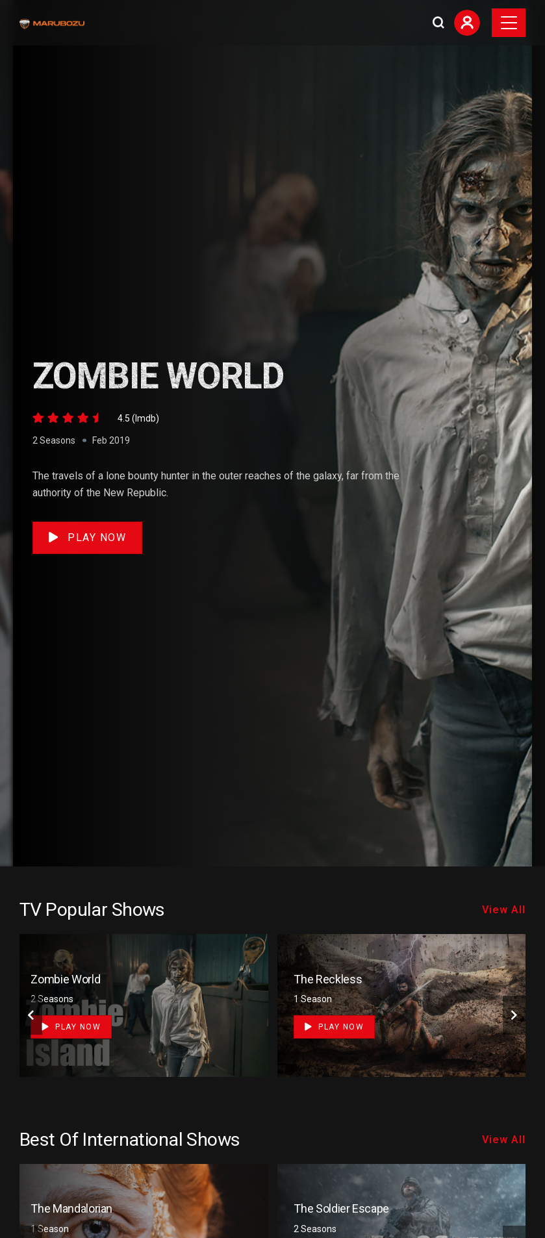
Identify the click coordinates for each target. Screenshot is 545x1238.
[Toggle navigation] (509, 22)
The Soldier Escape (341, 1208)
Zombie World (65, 979)
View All (504, 909)
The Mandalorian (71, 1208)
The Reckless (328, 979)
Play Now (87, 537)
